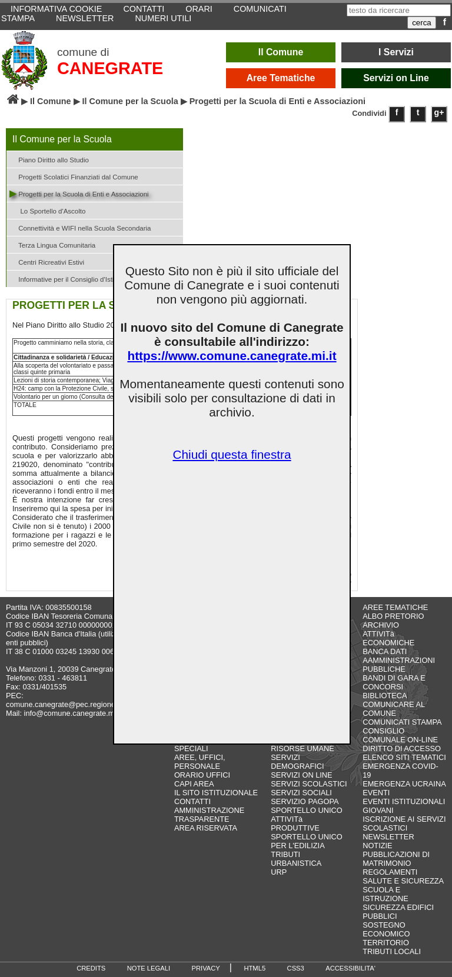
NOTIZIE (377, 845)
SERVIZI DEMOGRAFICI (297, 762)
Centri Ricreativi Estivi (46, 261)
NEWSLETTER (85, 18)
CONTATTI (192, 801)
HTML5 (254, 968)
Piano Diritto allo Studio (49, 159)
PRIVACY (206, 968)
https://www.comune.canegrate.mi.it (231, 355)
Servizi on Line (396, 78)
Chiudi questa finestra (231, 454)
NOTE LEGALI (148, 968)
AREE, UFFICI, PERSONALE (199, 762)
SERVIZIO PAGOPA (304, 801)
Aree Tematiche (281, 78)
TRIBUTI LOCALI (392, 951)
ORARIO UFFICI (202, 775)
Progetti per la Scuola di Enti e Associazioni (79, 193)
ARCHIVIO (381, 625)
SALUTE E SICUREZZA (403, 880)
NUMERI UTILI (163, 18)
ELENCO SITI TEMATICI (404, 757)
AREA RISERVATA (205, 827)
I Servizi (396, 52)
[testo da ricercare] (399, 10)
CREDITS (91, 968)
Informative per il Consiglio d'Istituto (67, 279)
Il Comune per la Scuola (130, 101)
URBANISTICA (296, 863)
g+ (439, 112)
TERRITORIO (386, 942)
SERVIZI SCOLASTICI (309, 783)
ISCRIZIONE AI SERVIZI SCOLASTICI (404, 823)
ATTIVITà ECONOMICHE (388, 638)
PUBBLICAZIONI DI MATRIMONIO (396, 859)
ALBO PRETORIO (393, 616)
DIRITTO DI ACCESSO (402, 748)
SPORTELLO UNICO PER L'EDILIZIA (306, 841)
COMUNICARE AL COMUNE (393, 709)
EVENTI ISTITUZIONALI (404, 801)
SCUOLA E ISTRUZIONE (385, 894)
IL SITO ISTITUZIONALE (216, 792)
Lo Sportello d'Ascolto (47, 210)
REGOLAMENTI (390, 872)
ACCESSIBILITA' (350, 968)
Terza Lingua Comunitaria (52, 244)
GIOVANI (378, 810)
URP (279, 872)
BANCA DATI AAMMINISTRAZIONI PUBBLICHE (399, 660)
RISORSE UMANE (302, 748)
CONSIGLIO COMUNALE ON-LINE (400, 735)
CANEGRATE (110, 68)
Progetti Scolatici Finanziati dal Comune (73, 176)
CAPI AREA (194, 783)
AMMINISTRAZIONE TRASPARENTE (209, 814)
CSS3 (295, 968)
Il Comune (281, 52)
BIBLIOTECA (385, 695)
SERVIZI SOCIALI (301, 792)
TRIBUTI (285, 854)
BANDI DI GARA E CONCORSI (394, 682)
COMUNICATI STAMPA (402, 722)
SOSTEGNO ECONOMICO (386, 929)
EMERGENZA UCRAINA (404, 783)
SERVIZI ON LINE (301, 775)
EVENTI (376, 792)
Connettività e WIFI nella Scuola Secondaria (80, 227)
